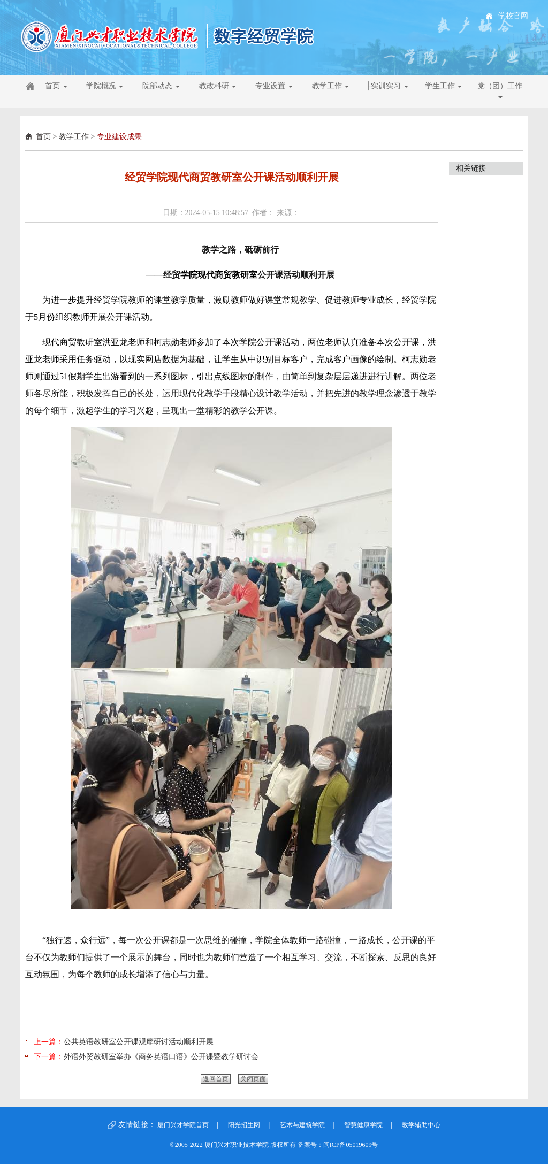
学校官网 (513, 16)
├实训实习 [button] (387, 86)
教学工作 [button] (330, 86)
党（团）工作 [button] (499, 90)
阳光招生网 (244, 1125)
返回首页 (216, 1079)
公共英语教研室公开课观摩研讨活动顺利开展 (139, 1042)
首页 (43, 137)
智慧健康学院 (363, 1125)
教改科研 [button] (218, 86)
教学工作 (74, 137)
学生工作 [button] (443, 86)
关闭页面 (253, 1079)
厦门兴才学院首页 (183, 1125)
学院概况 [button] (105, 86)
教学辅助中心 (421, 1125)
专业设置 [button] (274, 86)
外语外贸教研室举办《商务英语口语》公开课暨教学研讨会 (161, 1057)
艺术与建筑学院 (302, 1125)
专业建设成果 (119, 137)
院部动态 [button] (161, 86)
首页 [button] (56, 86)
